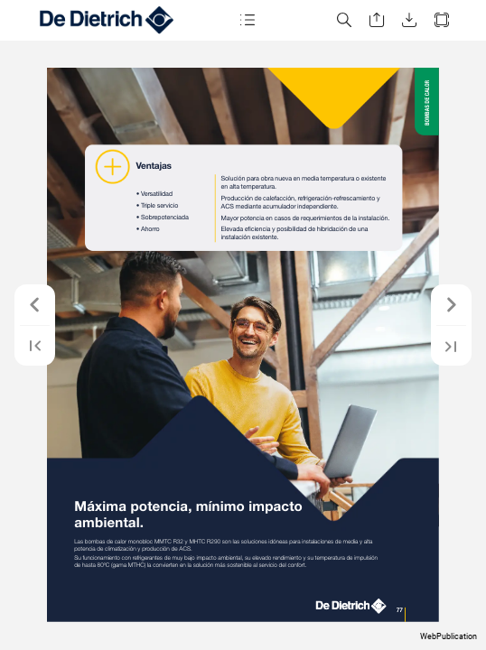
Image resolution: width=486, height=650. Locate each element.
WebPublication (448, 636)
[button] (246, 20)
